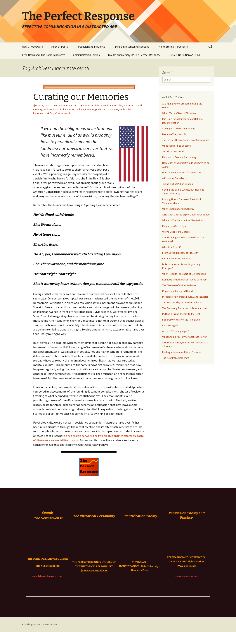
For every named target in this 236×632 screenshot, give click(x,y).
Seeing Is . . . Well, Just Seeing (178, 128)
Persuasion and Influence (90, 46)
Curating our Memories (81, 97)
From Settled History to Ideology (180, 252)
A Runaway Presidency (174, 178)
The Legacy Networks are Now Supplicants (185, 140)
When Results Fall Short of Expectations (184, 273)
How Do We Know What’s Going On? (181, 172)
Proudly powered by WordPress (40, 624)
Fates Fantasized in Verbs (176, 258)
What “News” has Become (176, 145)
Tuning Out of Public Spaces (177, 184)
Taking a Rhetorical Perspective (131, 46)
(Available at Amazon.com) (47, 576)
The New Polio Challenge (175, 357)
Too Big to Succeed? (173, 151)
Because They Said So (174, 134)
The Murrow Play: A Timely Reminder (182, 302)
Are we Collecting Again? (175, 331)
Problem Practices (66, 105)
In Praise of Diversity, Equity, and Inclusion (185, 296)
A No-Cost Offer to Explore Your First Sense (186, 214)
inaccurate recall (133, 105)
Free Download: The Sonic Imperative (43, 55)
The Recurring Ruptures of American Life (184, 308)
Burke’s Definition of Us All (184, 55)
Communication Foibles (86, 55)
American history (92, 105)
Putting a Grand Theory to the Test (181, 314)
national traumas (85, 109)
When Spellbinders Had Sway (178, 208)
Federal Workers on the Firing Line (181, 319)
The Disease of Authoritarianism (179, 285)
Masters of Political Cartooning (179, 157)
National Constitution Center (59, 109)
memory (37, 109)
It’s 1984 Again (170, 325)
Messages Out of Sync (174, 226)
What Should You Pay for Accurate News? (184, 336)
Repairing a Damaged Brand (177, 291)
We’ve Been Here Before (176, 231)
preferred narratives (106, 109)
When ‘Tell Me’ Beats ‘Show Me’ (179, 113)
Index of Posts (59, 46)
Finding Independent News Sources (181, 352)
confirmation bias (112, 105)
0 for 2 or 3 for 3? (171, 247)
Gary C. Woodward (32, 46)
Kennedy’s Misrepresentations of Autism (184, 279)
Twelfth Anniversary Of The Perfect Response (134, 55)
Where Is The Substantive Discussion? (183, 220)
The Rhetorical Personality (172, 46)
